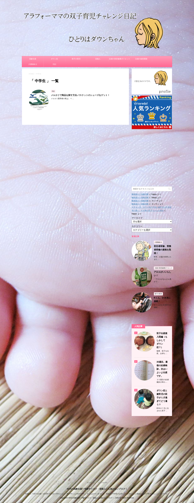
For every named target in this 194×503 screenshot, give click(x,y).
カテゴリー (137, 226)
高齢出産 (32, 59)
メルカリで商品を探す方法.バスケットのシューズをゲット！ (80, 95)
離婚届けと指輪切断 (140, 194)
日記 (54, 64)
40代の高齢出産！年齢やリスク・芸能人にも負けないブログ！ (97, 489)
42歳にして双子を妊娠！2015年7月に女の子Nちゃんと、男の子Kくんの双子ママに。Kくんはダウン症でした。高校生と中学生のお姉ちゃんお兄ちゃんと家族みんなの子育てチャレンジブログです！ (97, 494)
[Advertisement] (152, 156)
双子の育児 (76, 59)
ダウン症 (54, 59)
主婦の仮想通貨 (141, 59)
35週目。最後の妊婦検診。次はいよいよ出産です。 (162, 369)
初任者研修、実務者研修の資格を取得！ (162, 249)
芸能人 (98, 59)
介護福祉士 (32, 64)
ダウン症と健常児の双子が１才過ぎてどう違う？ (162, 397)
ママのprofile (102, 483)
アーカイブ (137, 218)
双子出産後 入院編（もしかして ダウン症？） (163, 340)
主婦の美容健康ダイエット (119, 59)
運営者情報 (91, 483)
